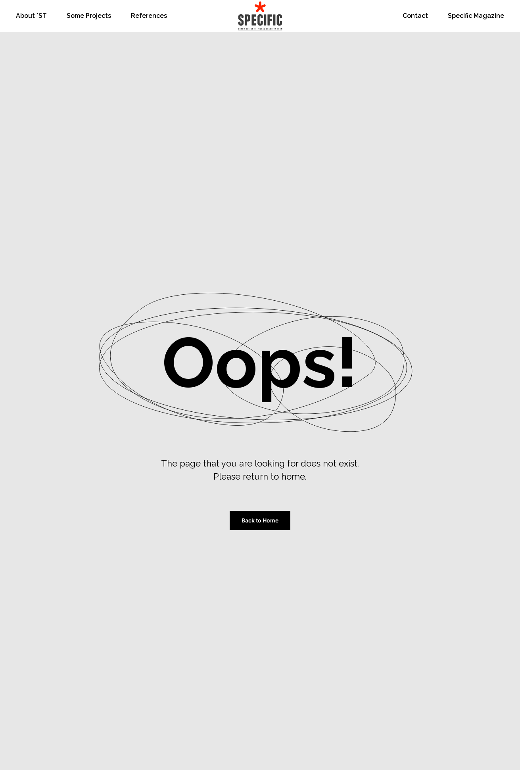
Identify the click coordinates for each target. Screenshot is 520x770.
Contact (415, 15)
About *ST (31, 15)
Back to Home (260, 520)
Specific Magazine (476, 15)
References (149, 15)
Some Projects (89, 15)
